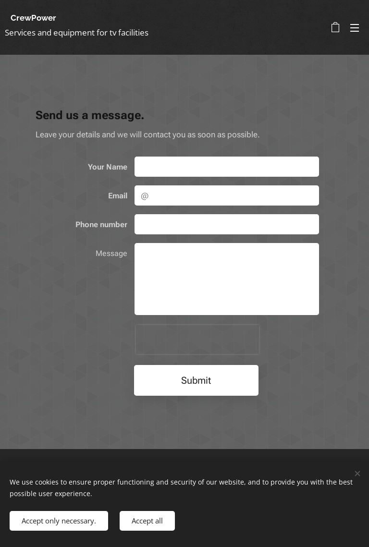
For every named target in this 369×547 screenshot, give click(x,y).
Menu (354, 27)
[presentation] (197, 339)
